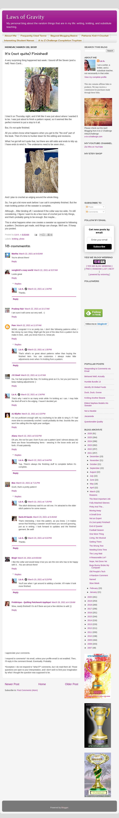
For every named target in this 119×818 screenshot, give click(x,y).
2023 (89, 445)
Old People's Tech (97, 571)
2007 (89, 648)
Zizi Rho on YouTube (93, 147)
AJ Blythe (16, 414)
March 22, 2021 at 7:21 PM (28, 483)
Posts (89, 207)
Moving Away (95, 510)
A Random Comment (98, 575)
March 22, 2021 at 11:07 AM (29, 325)
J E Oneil (16, 375)
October (94, 464)
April (92, 488)
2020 (89, 597)
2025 (89, 437)
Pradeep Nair (18, 309)
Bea (13, 483)
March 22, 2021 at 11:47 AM (33, 375)
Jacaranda (89, 416)
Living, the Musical (97, 538)
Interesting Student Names (19, 40)
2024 (89, 441)
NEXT (111, 269)
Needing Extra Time (98, 550)
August (93, 472)
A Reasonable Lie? (97, 557)
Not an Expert (95, 518)
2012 (89, 628)
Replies (18, 284)
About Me (10, 35)
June (92, 480)
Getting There (95, 542)
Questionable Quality (93, 422)
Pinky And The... (96, 507)
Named (92, 579)
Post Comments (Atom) (27, 690)
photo (21, 239)
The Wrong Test (96, 546)
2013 (89, 624)
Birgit (14, 558)
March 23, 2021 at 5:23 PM (40, 579)
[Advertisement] (99, 345)
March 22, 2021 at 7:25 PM (40, 502)
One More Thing (96, 534)
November (95, 460)
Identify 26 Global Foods (95, 387)
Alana (14, 436)
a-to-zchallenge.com (93, 136)
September (95, 468)
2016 (89, 612)
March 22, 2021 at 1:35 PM (40, 349)
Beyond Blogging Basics (64, 35)
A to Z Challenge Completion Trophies (60, 40)
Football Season (96, 530)
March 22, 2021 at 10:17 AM (37, 309)
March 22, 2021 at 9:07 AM (46, 270)
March (93, 491)
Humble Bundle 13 (92, 382)
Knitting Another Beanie (94, 398)
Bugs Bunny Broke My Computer (99, 566)
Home (42, 684)
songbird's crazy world (22, 270)
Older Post (71, 684)
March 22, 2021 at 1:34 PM (40, 289)
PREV (88, 269)
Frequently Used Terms (33, 35)
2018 (89, 605)
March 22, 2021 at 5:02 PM (30, 436)
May (92, 484)
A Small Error (95, 514)
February (94, 588)
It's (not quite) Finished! (99, 522)
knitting (15, 239)
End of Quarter (95, 526)
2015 (89, 616)
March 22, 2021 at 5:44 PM (40, 460)
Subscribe (99, 246)
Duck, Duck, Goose (93, 392)
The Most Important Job (99, 499)
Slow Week (94, 583)
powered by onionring (99, 274)
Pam (14, 325)
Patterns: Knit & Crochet (95, 35)
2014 (89, 620)
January (94, 592)
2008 (89, 644)
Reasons (93, 495)
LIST (105, 269)
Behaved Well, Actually (94, 376)
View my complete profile (95, 77)
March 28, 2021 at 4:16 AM (63, 602)
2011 (89, 632)
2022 (89, 449)
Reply (14, 261)
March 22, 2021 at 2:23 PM (33, 414)
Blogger (64, 807)
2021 (89, 453)
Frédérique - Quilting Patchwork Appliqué (31, 602)
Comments (92, 212)
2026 (89, 433)
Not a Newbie (90, 411)
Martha (15, 254)
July (92, 476)
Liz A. (21, 289)
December (95, 456)
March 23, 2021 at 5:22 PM (40, 538)
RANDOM (97, 269)
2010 (89, 636)
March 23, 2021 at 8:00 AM (29, 558)
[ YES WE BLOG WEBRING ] (99, 266)
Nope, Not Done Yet (98, 561)
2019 (89, 601)
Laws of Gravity (25, 17)
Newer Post (12, 684)
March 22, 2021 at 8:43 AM (31, 254)
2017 (89, 609)
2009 (89, 640)
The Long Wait (95, 553)
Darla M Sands (25, 517)
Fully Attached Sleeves (99, 503)
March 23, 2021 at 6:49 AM (45, 517)
